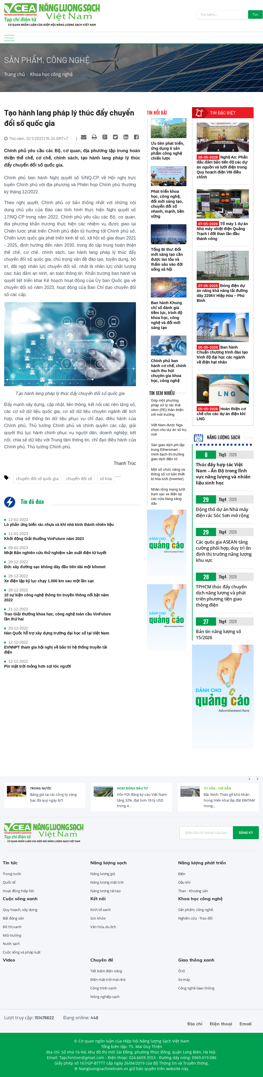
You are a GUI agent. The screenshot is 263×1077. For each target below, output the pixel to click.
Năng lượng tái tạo (105, 890)
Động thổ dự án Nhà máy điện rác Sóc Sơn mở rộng (222, 512)
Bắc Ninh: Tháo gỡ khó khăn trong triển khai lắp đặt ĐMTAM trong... (229, 800)
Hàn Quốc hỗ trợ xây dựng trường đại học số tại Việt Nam (56, 633)
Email (245, 1023)
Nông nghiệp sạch (104, 996)
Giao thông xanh (196, 960)
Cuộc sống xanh (20, 898)
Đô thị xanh (12, 926)
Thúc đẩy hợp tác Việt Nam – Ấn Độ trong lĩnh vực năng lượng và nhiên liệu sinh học (223, 474)
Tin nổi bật (157, 112)
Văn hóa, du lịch (103, 926)
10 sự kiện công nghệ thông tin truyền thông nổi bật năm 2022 (56, 597)
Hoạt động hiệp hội (18, 890)
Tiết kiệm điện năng (106, 970)
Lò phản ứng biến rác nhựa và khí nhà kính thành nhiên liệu (59, 524)
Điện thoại (221, 1023)
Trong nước (40, 788)
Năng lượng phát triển (202, 862)
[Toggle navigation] (9, 39)
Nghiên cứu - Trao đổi (195, 918)
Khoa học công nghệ (51, 74)
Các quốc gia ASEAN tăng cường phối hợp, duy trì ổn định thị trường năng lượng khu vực (224, 551)
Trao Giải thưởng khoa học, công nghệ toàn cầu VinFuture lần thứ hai (57, 616)
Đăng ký (246, 832)
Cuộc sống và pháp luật (22, 952)
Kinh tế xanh (100, 909)
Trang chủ (14, 74)
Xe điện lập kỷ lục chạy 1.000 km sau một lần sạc (49, 581)
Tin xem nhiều (162, 393)
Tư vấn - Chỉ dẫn (217, 788)
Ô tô (181, 970)
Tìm (255, 14)
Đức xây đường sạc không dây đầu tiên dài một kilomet (55, 567)
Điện (182, 873)
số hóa (106, 478)
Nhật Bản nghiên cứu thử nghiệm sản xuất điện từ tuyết (55, 553)
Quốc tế (9, 882)
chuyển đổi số (79, 478)
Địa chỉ (194, 1023)
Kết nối (98, 898)
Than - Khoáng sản (193, 890)
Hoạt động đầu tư (132, 788)
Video (9, 960)
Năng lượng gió (102, 873)
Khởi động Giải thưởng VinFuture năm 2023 (44, 538)
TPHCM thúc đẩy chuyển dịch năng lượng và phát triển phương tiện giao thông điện (221, 596)
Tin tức (10, 862)
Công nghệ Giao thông (196, 988)
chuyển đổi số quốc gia (37, 478)
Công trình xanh (103, 988)
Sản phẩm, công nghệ (195, 909)
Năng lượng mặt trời (106, 882)
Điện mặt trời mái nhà (107, 979)
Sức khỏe (97, 918)
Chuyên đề (101, 960)
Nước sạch (11, 943)
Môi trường (12, 935)
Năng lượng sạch (217, 437)
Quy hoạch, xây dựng (20, 909)
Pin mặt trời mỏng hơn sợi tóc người (37, 666)
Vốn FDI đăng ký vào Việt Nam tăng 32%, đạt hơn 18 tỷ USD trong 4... (142, 800)
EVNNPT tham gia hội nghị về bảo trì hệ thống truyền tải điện (55, 649)
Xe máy (184, 979)
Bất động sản (13, 918)
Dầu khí (184, 882)
